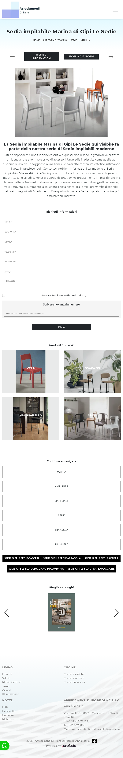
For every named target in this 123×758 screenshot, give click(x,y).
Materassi (8, 718)
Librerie (7, 674)
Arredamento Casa (55, 40)
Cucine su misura (74, 682)
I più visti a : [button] (62, 544)
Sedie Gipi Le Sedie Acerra (101, 558)
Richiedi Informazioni (41, 56)
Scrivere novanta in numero (61, 304)
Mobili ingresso (11, 682)
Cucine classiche (74, 674)
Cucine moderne (74, 678)
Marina (85, 40)
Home (36, 40)
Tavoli (5, 686)
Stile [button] (61, 515)
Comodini (8, 714)
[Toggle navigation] (115, 10)
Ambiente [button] (61, 486)
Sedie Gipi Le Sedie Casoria (21, 558)
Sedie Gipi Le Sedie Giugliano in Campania (36, 568)
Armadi (7, 689)
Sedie (74, 40)
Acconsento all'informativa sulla (63, 295)
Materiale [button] (61, 500)
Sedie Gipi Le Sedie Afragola (62, 558)
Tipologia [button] (61, 529)
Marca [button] (61, 471)
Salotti (6, 678)
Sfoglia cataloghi (81, 56)
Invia (61, 327)
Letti (5, 707)
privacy (82, 295)
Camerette (8, 711)
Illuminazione (10, 693)
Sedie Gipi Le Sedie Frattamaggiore (91, 568)
